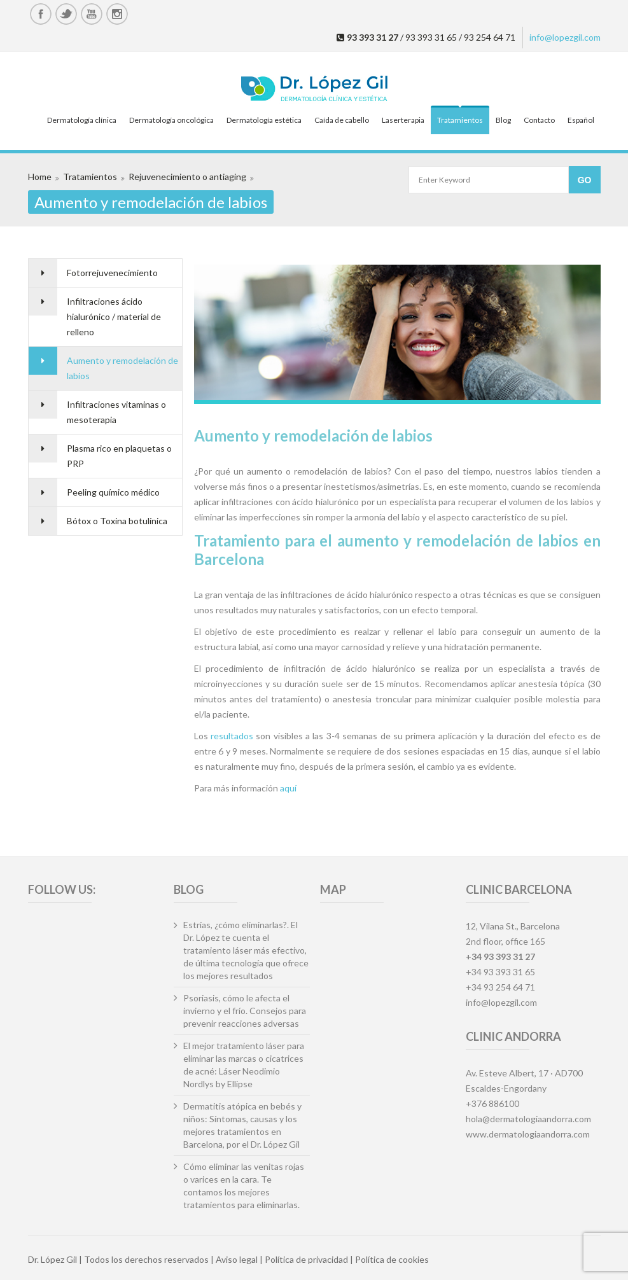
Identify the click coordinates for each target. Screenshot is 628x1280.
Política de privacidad (306, 1259)
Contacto (539, 120)
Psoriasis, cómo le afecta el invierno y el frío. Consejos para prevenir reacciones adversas (244, 1010)
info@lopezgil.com (565, 37)
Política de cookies (392, 1259)
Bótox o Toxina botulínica (117, 520)
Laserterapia (403, 120)
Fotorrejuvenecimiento (112, 272)
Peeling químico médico (113, 492)
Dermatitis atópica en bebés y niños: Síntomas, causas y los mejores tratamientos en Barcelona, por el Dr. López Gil (242, 1125)
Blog (503, 120)
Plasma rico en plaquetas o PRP (119, 456)
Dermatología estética (264, 120)
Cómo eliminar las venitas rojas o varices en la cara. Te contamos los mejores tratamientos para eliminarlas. (243, 1185)
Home (40, 176)
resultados (232, 735)
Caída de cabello (341, 120)
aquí (288, 788)
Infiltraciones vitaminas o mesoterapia (116, 412)
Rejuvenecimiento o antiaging (187, 176)
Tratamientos (460, 120)
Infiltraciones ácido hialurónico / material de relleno (114, 316)
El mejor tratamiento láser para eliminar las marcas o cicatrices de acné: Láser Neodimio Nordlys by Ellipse (243, 1064)
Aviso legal (237, 1259)
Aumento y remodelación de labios (122, 368)
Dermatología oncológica (171, 120)
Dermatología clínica (81, 120)
